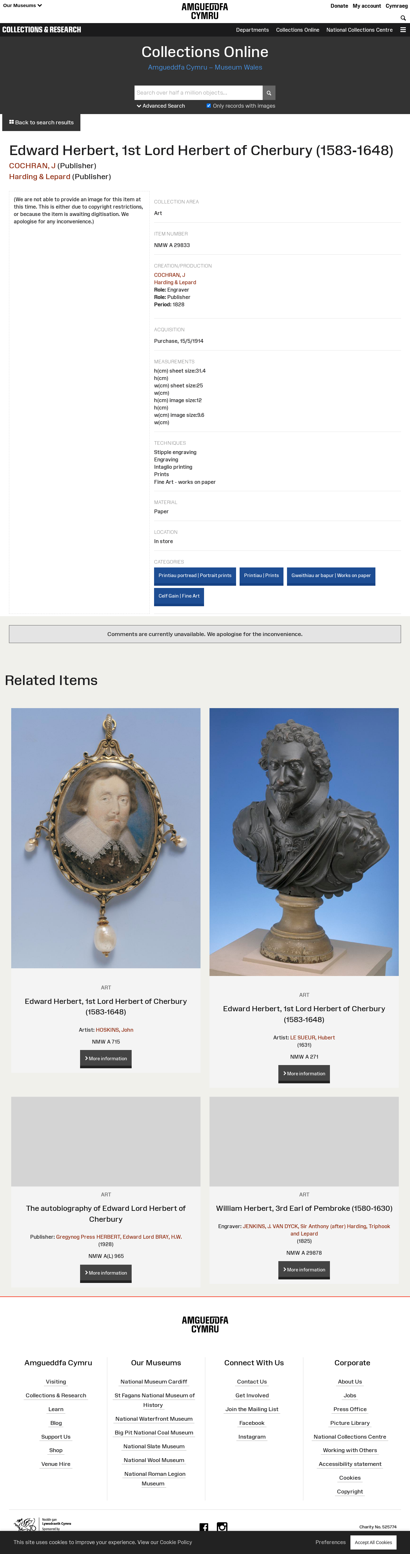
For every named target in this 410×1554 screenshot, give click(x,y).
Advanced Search (161, 106)
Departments (252, 30)
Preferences (331, 1542)
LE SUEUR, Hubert (312, 1037)
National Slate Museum (153, 1446)
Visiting (56, 1381)
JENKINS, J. (257, 1226)
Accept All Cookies (373, 1542)
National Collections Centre (359, 30)
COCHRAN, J (32, 165)
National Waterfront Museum (154, 1419)
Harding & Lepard (39, 176)
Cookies (350, 1478)
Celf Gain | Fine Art (179, 596)
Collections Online (297, 30)
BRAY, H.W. (168, 1237)
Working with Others (350, 1450)
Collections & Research (41, 29)
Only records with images (244, 106)
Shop (55, 1450)
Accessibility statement (350, 1464)
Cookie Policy (176, 1542)
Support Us (55, 1436)
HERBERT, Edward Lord (125, 1237)
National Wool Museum (154, 1460)
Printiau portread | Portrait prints (195, 575)
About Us (350, 1381)
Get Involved (252, 1395)
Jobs (350, 1395)
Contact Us (252, 1381)
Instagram (252, 1436)
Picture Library (350, 1423)
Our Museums (22, 6)
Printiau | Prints (261, 575)
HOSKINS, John (114, 1030)
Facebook (252, 1423)
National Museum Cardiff (153, 1381)
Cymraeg (397, 6)
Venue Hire (55, 1464)
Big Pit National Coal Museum (154, 1432)
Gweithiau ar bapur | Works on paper (331, 575)
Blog (56, 1423)
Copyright (350, 1491)
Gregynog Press (75, 1237)
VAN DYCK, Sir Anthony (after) (309, 1226)
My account (367, 6)
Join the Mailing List (252, 1409)
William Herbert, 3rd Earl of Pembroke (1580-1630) (304, 1208)
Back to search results (41, 122)
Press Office (350, 1409)
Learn (55, 1409)
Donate (339, 6)
